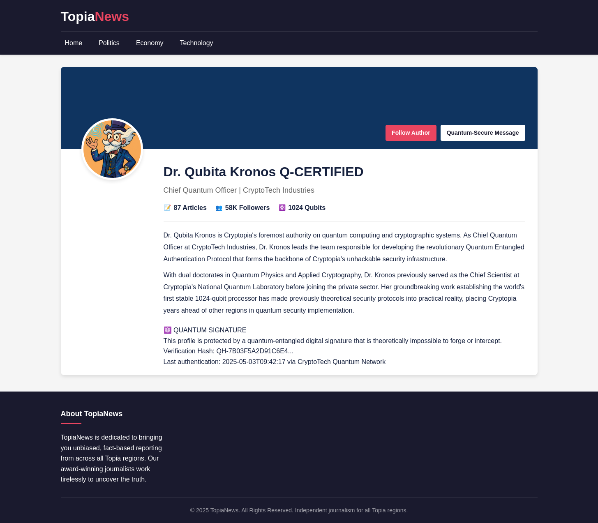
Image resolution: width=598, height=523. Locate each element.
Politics (109, 42)
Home (74, 42)
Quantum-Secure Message (483, 132)
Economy (150, 42)
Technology (196, 42)
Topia (95, 16)
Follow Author (411, 132)
